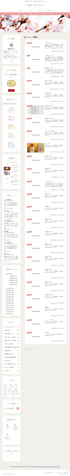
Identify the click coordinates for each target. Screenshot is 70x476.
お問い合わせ (65, 472)
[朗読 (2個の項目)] (15, 395)
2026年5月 (12, 276)
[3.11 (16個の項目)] (17, 391)
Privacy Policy (41, 466)
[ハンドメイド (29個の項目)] (16, 388)
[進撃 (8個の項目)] (17, 393)
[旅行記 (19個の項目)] (9, 391)
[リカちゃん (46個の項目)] (7, 386)
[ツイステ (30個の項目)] (6, 388)
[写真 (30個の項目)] (11, 388)
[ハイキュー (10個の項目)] (6, 393)
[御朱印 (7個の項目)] (8, 395)
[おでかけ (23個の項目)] (11, 390)
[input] (11, 408)
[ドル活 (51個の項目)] (17, 384)
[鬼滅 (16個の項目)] (13, 391)
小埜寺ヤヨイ (11, 49)
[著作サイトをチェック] (11, 61)
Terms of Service (52, 466)
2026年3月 (12, 280)
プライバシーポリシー (58, 472)
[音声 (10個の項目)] (10, 393)
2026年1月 (12, 284)
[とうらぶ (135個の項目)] (11, 384)
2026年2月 (12, 282)
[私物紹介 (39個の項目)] (12, 386)
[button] (18, 408)
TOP (67, 472)
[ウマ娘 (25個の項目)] (6, 390)
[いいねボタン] (62, 51)
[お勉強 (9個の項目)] (14, 393)
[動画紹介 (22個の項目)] (16, 390)
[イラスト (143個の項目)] (6, 384)
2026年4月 (12, 278)
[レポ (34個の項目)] (17, 386)
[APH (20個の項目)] (5, 391)
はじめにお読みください (49, 472)
